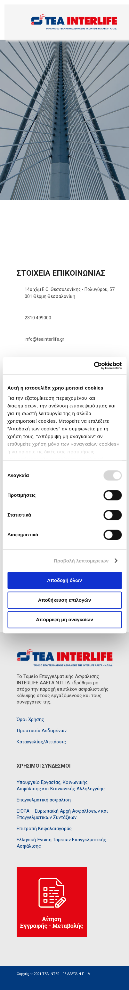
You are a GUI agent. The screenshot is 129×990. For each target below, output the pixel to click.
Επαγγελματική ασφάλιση (44, 800)
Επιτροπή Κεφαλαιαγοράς (44, 828)
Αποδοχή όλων (64, 580)
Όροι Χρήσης (30, 719)
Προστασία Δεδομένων (42, 730)
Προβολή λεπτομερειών (81, 560)
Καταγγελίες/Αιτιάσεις (41, 742)
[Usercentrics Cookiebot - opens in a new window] (94, 365)
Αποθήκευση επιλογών (64, 600)
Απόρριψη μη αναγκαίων (64, 619)
